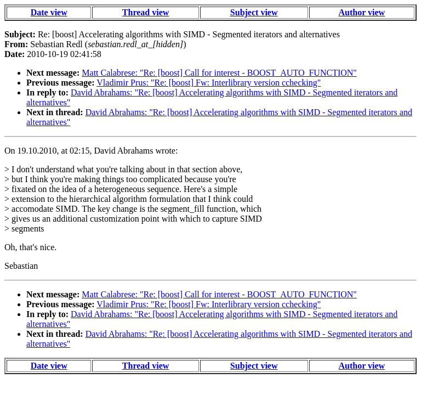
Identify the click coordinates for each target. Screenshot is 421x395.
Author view (362, 12)
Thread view (145, 12)
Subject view (254, 12)
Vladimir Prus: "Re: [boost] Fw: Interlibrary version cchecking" (208, 82)
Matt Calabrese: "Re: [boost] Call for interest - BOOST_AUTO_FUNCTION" (219, 72)
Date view (49, 12)
